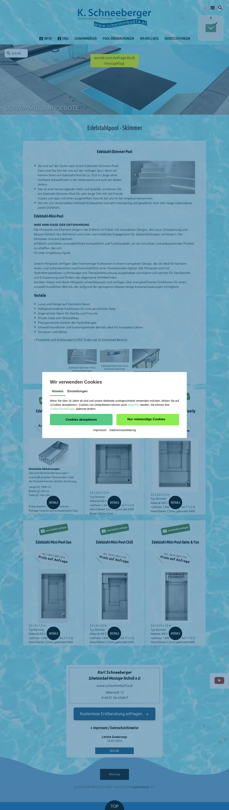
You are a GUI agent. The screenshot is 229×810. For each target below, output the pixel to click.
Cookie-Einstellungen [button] (62, 408)
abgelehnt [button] (134, 404)
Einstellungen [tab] (77, 391)
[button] (81, 419)
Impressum (100, 430)
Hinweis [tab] (57, 391)
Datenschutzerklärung (122, 430)
